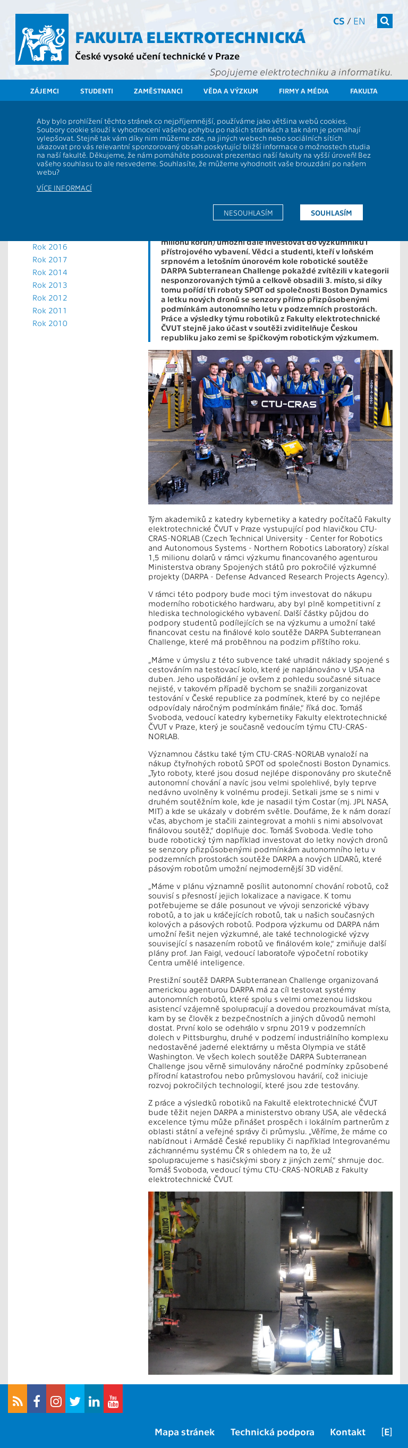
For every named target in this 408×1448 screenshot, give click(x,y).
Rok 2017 (49, 259)
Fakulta (364, 91)
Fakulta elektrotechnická (190, 36)
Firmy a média (304, 91)
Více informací (64, 187)
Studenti (96, 91)
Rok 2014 (49, 272)
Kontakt (348, 1431)
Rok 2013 (49, 284)
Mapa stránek (185, 1431)
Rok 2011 (49, 310)
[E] (386, 1431)
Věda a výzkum (230, 91)
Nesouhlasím (248, 212)
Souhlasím (331, 212)
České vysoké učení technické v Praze (157, 55)
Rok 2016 (49, 246)
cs (339, 20)
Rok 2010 (49, 323)
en (359, 20)
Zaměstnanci (158, 91)
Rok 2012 (49, 297)
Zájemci (44, 91)
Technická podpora (272, 1431)
